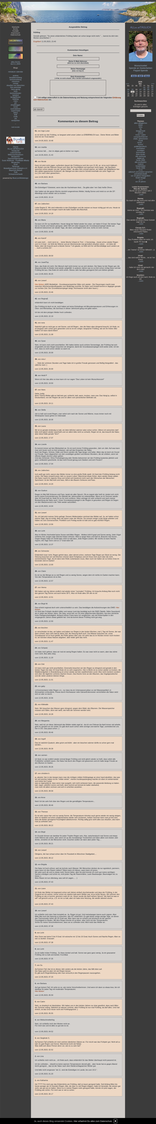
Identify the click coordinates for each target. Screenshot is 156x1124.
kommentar (140, 152)
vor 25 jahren (140, 182)
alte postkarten (140, 162)
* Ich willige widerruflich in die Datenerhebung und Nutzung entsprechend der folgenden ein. (77, 101)
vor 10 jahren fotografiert (140, 176)
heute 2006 (140, 168)
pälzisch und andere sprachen (141, 172)
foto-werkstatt (15, 87)
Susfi (16, 164)
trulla (16, 117)
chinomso (15, 81)
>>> (152, 84)
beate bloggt (141, 178)
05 (132, 90)
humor (140, 144)
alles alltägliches (140, 123)
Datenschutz (15, 35)
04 (128, 90)
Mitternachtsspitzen (15, 155)
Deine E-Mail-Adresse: (78, 62)
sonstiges (140, 150)
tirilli (15, 115)
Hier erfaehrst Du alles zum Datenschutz (93, 1121)
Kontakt (15, 31)
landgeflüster (16, 97)
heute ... (140, 143)
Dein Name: (78, 55)
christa (15, 83)
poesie (140, 133)
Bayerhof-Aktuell (15, 170)
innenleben (140, 148)
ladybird (15, 95)
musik (140, 141)
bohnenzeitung (15, 79)
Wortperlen (15, 157)
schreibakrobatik (140, 174)
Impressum (15, 33)
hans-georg (15, 89)
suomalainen (16, 109)
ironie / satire (141, 135)
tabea (15, 113)
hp (141, 129)
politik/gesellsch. (140, 146)
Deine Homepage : (78, 70)
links (140, 127)
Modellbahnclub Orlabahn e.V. (16, 168)
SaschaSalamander (15, 158)
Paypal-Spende (140, 70)
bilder (140, 125)
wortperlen (15, 120)
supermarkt (15, 111)
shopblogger (16, 105)
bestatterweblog (15, 78)
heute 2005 (140, 160)
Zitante (15, 147)
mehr (141, 195)
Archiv (15, 29)
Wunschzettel (140, 65)
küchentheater (15, 93)
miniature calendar (15, 72)
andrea (15, 76)
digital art (140, 158)
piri (15, 103)
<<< (127, 84)
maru (15, 101)
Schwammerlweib (16, 174)
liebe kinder (140, 154)
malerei (141, 164)
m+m (141, 170)
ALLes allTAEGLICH (15, 149)
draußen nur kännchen (16, 85)
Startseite (15, 27)
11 (128, 92)
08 (144, 90)
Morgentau (15, 162)
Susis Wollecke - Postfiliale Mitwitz (15, 160)
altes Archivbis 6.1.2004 (15, 63)
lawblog (15, 99)
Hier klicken (39, 287)
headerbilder (140, 166)
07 (140, 90)
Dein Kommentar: (78, 77)
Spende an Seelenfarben (140, 68)
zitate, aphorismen (140, 139)
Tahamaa (15, 166)
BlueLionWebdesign (20, 178)
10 (152, 90)
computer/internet (141, 137)
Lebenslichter (15, 153)
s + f (140, 180)
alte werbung (141, 156)
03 (152, 88)
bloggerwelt (140, 131)
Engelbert (37, 41)
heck (15, 91)
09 (148, 90)
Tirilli (15, 172)
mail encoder (15, 127)
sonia (15, 107)
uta (15, 118)
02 (148, 88)
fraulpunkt (15, 151)
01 (144, 88)
